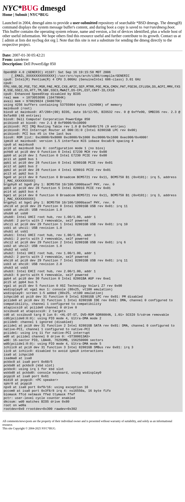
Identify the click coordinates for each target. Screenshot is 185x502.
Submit (21, 15)
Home (7, 15)
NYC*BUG (39, 15)
